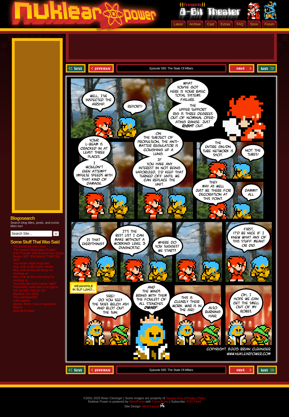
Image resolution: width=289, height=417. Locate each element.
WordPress (136, 401)
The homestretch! (25, 297)
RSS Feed (194, 401)
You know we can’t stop (29, 246)
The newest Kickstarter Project (34, 249)
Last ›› (266, 68)
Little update (21, 300)
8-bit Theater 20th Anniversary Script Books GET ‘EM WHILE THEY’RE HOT (38, 256)
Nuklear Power (82, 17)
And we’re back (23, 310)
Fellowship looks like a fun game (35, 287)
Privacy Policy (195, 398)
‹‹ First (76, 68)
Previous (101, 68)
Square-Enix (174, 398)
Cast (210, 24)
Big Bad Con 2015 (25, 293)
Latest (178, 24)
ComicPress (160, 401)
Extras (225, 24)
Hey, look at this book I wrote (33, 266)
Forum (269, 24)
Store (254, 24)
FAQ (240, 24)
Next (241, 68)
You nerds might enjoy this (31, 263)
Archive (195, 24)
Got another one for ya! (29, 290)
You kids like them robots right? (34, 283)
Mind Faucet (153, 406)
